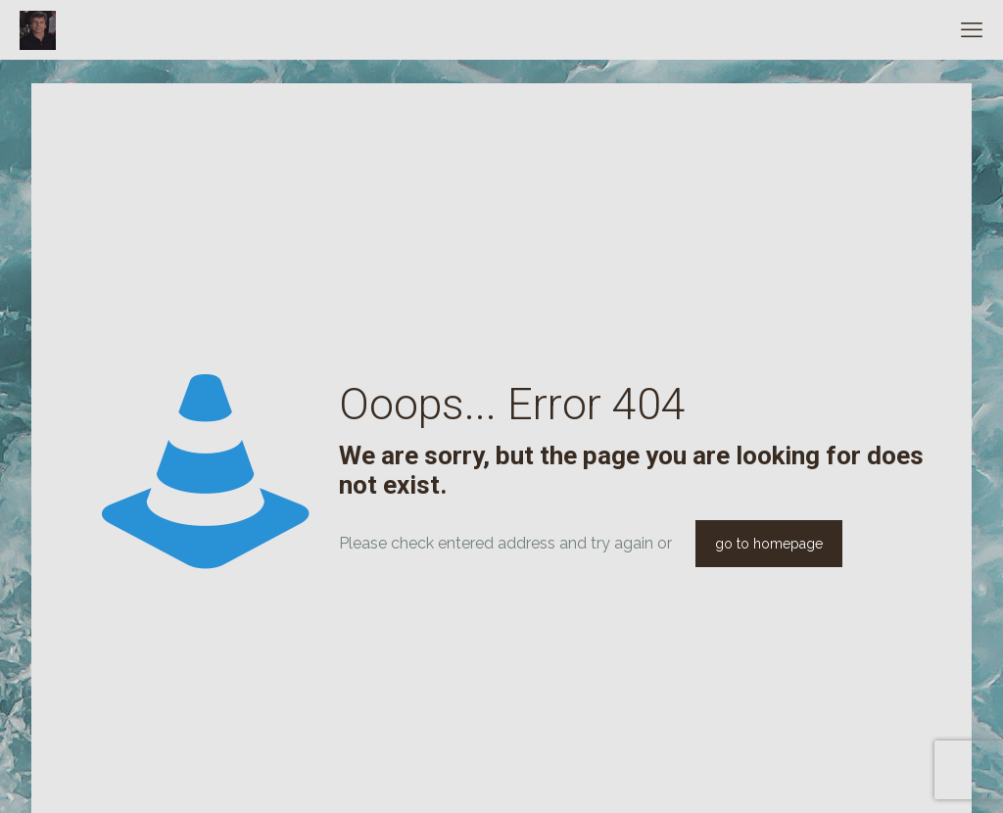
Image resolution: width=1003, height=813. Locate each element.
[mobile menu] (971, 29)
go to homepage (769, 543)
